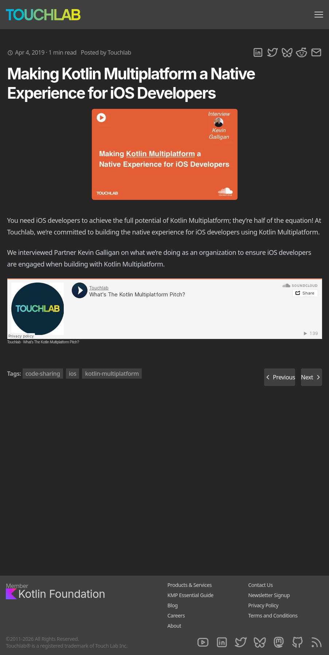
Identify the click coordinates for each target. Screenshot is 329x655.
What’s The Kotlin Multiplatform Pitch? (51, 342)
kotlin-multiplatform (112, 374)
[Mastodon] (278, 642)
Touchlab (14, 342)
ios (73, 374)
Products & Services (190, 584)
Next (311, 377)
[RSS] (316, 642)
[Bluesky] (259, 642)
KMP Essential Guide (191, 595)
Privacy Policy (263, 605)
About (174, 625)
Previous (279, 377)
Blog (173, 605)
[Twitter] (240, 642)
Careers (176, 615)
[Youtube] (202, 642)
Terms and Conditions (272, 615)
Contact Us (260, 584)
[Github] (297, 642)
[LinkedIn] (221, 642)
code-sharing (43, 374)
